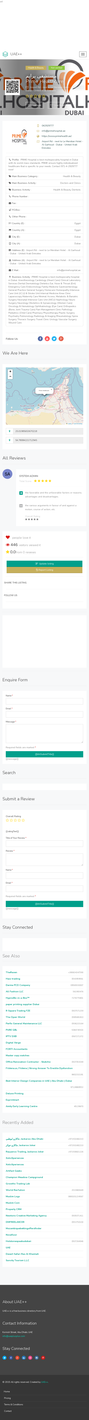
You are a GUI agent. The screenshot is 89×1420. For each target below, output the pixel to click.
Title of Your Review (16, 838)
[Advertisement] (44, 26)
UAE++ (44, 1382)
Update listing (46, 563)
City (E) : (44, 237)
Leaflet (68, 423)
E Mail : (44, 270)
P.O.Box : (14, 209)
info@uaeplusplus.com (13, 1336)
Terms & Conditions (13, 1404)
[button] (51, 389)
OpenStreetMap (78, 423)
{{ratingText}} (12, 831)
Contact (8, 1411)
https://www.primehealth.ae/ (57, 136)
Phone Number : (18, 196)
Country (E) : (44, 223)
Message (11, 721)
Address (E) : (44, 252)
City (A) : (44, 243)
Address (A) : (44, 262)
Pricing (7, 1398)
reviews (29, 552)
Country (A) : (44, 230)
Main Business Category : (44, 176)
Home (7, 1391)
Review (10, 851)
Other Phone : (17, 216)
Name (9, 695)
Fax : (12, 203)
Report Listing (46, 569)
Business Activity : (44, 189)
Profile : (43, 164)
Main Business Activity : (44, 183)
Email (9, 708)
